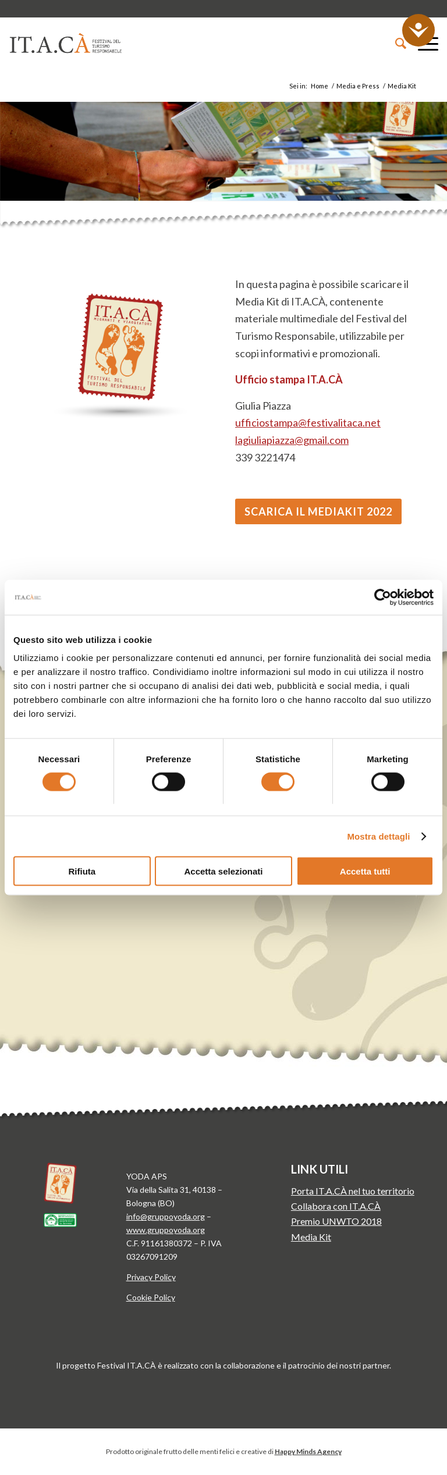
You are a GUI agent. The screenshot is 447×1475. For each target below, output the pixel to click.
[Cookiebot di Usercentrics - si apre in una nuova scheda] (383, 597)
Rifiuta (81, 871)
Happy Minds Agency (308, 1451)
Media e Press (357, 86)
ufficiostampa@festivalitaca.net (308, 422)
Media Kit (311, 1236)
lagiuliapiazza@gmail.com (292, 439)
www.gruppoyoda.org (165, 1230)
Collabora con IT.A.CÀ (336, 1205)
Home (319, 86)
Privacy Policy (151, 1277)
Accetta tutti (365, 871)
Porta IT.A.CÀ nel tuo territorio (352, 1190)
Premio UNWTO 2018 (336, 1221)
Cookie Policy (150, 1297)
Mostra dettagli (378, 836)
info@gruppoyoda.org (165, 1216)
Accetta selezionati (223, 871)
